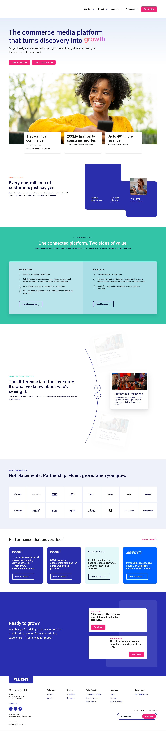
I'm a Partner (136, 645)
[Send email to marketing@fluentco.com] (18, 715)
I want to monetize (44, 54)
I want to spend (103, 295)
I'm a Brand (98, 618)
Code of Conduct (151, 726)
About (112, 685)
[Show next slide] (97, 387)
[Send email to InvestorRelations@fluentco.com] (21, 708)
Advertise (50, 685)
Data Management (141, 685)
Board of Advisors (92, 689)
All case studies (149, 530)
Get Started (149, 5)
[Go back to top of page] (21, 672)
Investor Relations (116, 693)
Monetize (50, 689)
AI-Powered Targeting (93, 685)
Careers (113, 689)
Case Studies (71, 685)
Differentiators (91, 693)
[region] (121, 383)
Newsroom (70, 689)
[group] (129, 381)
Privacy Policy (140, 726)
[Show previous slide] (97, 379)
